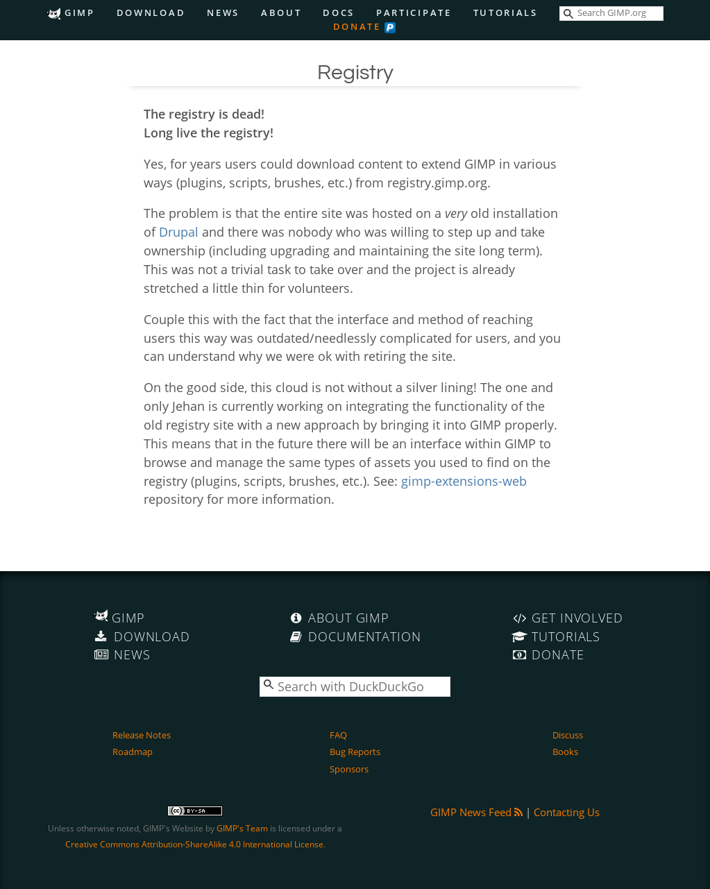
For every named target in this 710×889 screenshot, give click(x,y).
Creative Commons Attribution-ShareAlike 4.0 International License (194, 844)
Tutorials (505, 13)
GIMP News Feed (476, 812)
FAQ (338, 735)
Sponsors (349, 769)
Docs (339, 13)
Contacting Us (567, 812)
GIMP (70, 13)
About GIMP (338, 617)
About (281, 13)
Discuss (567, 735)
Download (151, 13)
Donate (357, 27)
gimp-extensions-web (464, 481)
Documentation (354, 636)
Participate (414, 13)
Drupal (178, 231)
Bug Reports (355, 751)
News (223, 13)
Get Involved (567, 617)
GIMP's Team (242, 828)
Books (565, 751)
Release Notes (141, 735)
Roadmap (132, 751)
